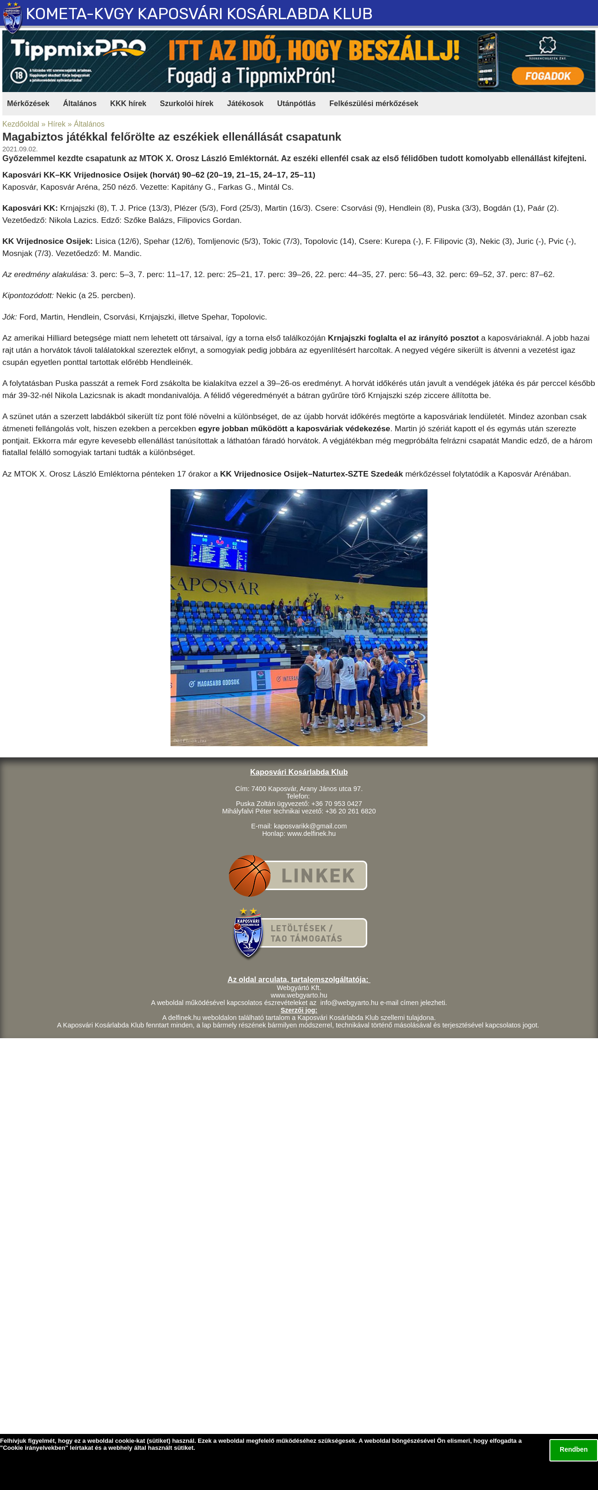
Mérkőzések (28, 103)
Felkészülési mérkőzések (373, 103)
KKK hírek (128, 103)
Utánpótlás (296, 103)
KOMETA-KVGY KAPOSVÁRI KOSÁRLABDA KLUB (199, 13)
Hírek (56, 124)
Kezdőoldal (20, 124)
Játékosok (245, 103)
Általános (80, 103)
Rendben (574, 1449)
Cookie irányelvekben (34, 1447)
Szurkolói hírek (187, 103)
